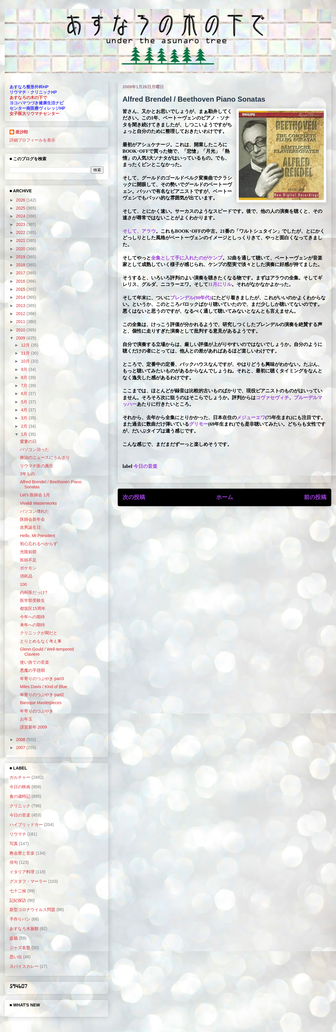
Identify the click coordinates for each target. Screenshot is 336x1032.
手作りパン (20, 919)
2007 (21, 747)
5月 (25, 401)
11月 (26, 353)
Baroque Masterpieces (41, 702)
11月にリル (220, 284)
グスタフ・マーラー (28, 881)
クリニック (20, 805)
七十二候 (18, 890)
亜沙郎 (21, 132)
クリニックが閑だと (38, 632)
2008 (21, 739)
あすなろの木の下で (28, 97)
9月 (25, 369)
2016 (21, 281)
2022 (21, 232)
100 (23, 584)
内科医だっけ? (33, 592)
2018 (21, 264)
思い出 (16, 956)
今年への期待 (32, 616)
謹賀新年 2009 (33, 727)
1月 (25, 434)
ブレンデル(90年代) (190, 297)
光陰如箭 (28, 551)
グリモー (198, 424)
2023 (21, 224)
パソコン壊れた (34, 511)
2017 (21, 272)
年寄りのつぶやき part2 (42, 694)
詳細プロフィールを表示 (32, 140)
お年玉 (26, 719)
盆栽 (14, 938)
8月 (25, 377)
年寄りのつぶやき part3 (42, 678)
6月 (25, 393)
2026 (21, 200)
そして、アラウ (139, 231)
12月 (26, 345)
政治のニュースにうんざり (45, 457)
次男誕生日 (30, 527)
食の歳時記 (20, 796)
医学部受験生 (32, 600)
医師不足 (28, 560)
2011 (21, 321)
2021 (21, 240)
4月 (25, 410)
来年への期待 (32, 624)
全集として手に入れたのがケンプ (186, 257)
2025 (21, 208)
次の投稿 (134, 497)
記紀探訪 (18, 900)
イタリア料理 (22, 871)
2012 (21, 313)
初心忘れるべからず (38, 543)
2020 (21, 248)
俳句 (14, 862)
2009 (21, 338)
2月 (25, 426)
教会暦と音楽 (22, 853)
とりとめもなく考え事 (41, 641)
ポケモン (28, 568)
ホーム (224, 497)
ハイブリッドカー (26, 824)
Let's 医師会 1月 (35, 495)
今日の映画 (20, 786)
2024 (21, 216)
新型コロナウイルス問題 (32, 909)
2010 (21, 330)
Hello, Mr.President (37, 535)
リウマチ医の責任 (36, 465)
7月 (25, 385)
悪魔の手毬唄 (32, 670)
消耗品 (26, 576)
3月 (25, 418)
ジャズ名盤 (20, 947)
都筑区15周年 (32, 608)
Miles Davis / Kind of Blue (43, 686)
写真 (14, 843)
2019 (21, 256)
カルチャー (20, 777)
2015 (21, 289)
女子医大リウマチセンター (34, 113)
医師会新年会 (32, 519)
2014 (21, 297)
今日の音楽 (145, 466)
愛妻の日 (28, 441)
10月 (26, 361)
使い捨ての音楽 (34, 662)
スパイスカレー (24, 966)
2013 (21, 305)
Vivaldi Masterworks (38, 503)
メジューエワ (251, 417)
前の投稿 (315, 497)
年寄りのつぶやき (36, 711)
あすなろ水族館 (24, 928)
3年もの (27, 473)
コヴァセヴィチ (272, 397)
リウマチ (18, 834)
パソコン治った (34, 449)
